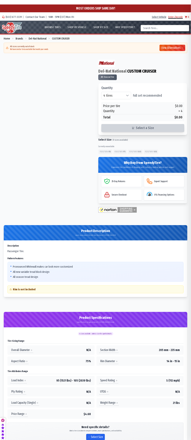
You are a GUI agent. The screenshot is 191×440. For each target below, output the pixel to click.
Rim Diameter (109, 361)
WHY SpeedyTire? (125, 27)
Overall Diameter (21, 350)
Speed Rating (108, 380)
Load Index (18, 380)
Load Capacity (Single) (24, 402)
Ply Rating (18, 391)
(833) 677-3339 (14, 17)
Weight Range (109, 402)
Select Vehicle (159, 17)
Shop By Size (100, 27)
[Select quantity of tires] (116, 95)
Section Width (109, 350)
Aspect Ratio (19, 361)
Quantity (107, 88)
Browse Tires (53, 27)
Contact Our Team (35, 17)
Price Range (19, 414)
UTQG (104, 391)
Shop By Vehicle (77, 27)
